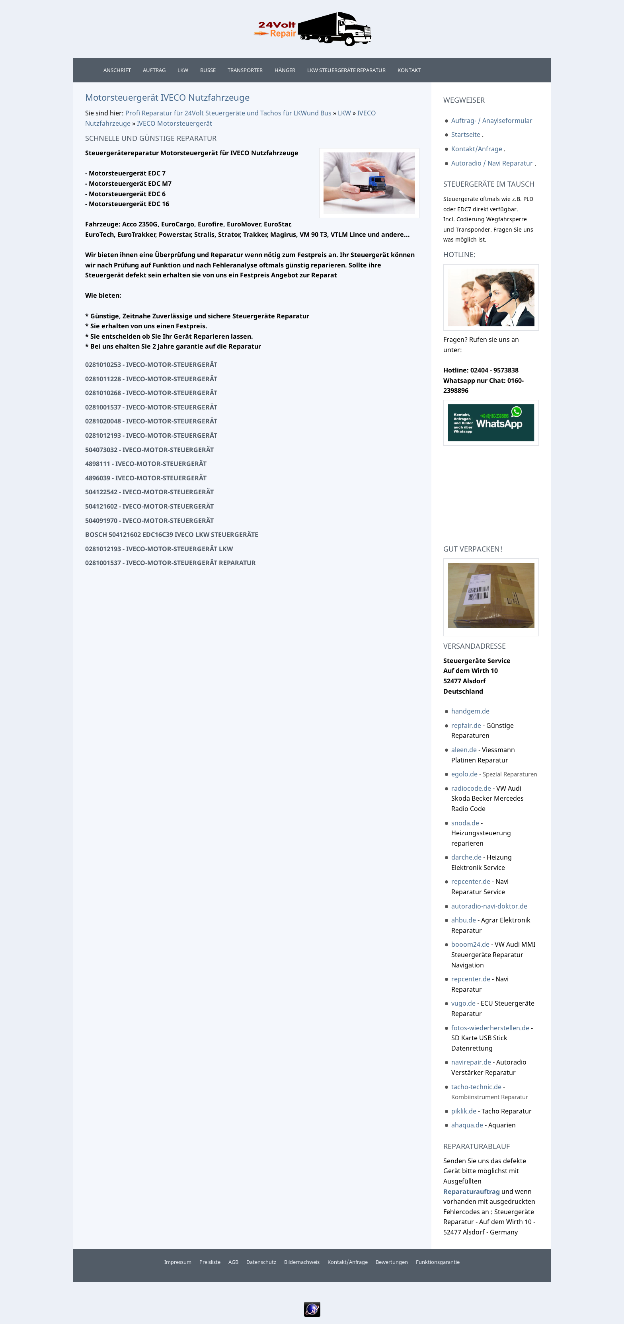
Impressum (177, 1262)
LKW (344, 113)
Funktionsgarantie (438, 1262)
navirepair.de (471, 1062)
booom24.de (470, 944)
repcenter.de (471, 881)
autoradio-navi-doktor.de (489, 906)
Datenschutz (261, 1262)
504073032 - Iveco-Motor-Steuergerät (149, 449)
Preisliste (209, 1262)
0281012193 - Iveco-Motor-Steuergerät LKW (159, 548)
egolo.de (464, 774)
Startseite (465, 134)
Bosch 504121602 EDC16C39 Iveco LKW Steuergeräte (171, 534)
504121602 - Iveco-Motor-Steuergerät (149, 506)
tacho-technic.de (476, 1086)
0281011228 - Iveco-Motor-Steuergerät (151, 378)
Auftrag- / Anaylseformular (491, 120)
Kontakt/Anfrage (476, 148)
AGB (233, 1262)
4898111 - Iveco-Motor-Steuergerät (146, 463)
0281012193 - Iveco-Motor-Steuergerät (151, 435)
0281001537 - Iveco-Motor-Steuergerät (151, 407)
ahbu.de (463, 920)
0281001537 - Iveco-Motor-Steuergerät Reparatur (170, 562)
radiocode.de (472, 788)
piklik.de (464, 1111)
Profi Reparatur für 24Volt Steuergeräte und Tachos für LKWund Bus (228, 113)
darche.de (466, 857)
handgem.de (470, 711)
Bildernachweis (302, 1262)
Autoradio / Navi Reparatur (492, 163)
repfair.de (466, 725)
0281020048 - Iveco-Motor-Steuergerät (151, 421)
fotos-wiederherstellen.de (490, 1028)
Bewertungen (392, 1262)
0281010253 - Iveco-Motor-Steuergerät (151, 364)
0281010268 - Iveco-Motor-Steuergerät (151, 392)
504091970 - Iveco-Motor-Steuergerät (149, 520)
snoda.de (465, 823)
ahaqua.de (467, 1125)
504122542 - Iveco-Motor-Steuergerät (149, 491)
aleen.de (464, 749)
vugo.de (463, 1003)
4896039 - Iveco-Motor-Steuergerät (146, 478)
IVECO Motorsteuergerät (174, 123)
